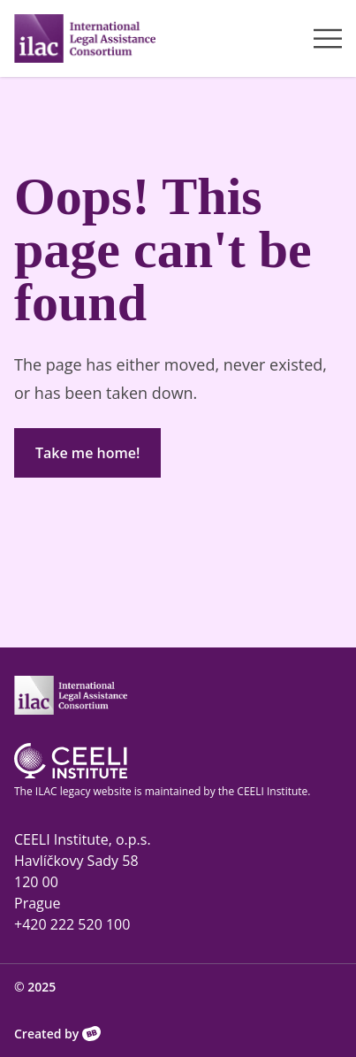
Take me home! (87, 453)
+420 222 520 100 (72, 924)
